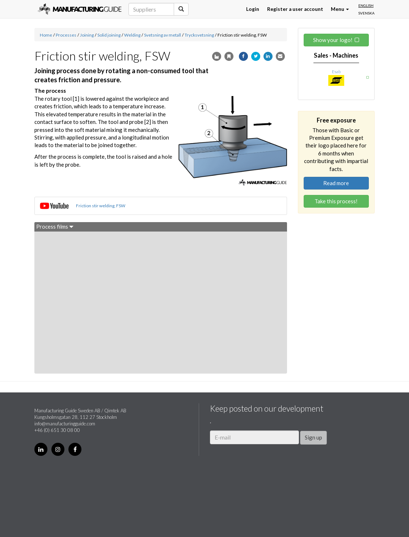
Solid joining (109, 35)
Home (46, 35)
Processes (66, 35)
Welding (132, 35)
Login (252, 9)
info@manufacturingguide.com (64, 423)
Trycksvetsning (199, 35)
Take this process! (336, 201)
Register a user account (295, 9)
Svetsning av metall (162, 35)
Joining (87, 35)
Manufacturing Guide (79, 9)
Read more (336, 183)
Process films (54, 226)
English (366, 5)
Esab (336, 71)
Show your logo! (333, 40)
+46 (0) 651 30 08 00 (57, 430)
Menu (340, 9)
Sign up (313, 437)
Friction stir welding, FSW (100, 205)
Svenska (366, 13)
